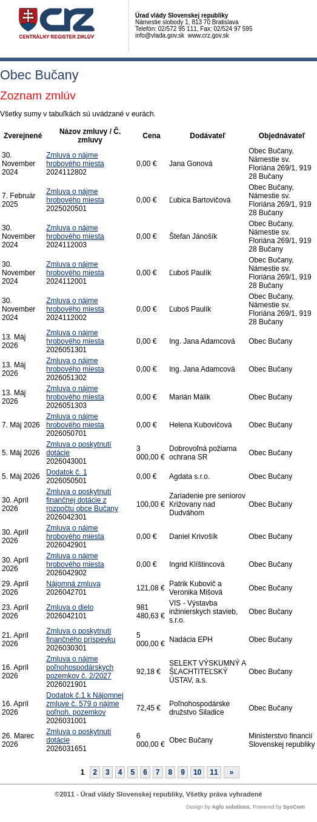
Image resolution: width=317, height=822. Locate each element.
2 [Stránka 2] (95, 772)
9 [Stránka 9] (183, 772)
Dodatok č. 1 (66, 472)
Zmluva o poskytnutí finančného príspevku (80, 635)
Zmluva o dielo (69, 607)
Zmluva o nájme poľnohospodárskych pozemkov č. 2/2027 (79, 667)
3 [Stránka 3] (107, 772)
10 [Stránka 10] (197, 772)
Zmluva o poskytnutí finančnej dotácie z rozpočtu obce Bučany (82, 500)
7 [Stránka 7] (158, 772)
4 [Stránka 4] (120, 772)
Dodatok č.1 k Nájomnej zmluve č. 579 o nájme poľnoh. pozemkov (84, 704)
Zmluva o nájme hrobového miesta (75, 159)
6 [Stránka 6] (145, 772)
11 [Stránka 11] (214, 772)
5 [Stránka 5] (132, 772)
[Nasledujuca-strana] (232, 772)
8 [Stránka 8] (171, 772)
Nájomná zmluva (73, 584)
